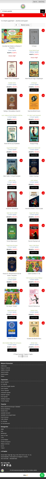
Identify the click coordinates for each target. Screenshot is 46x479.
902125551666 (4, 458)
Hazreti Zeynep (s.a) (34, 241)
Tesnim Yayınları (12, 50)
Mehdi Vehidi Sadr (12, 310)
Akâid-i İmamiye (34, 176)
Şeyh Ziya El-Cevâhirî (12, 213)
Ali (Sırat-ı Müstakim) (12, 208)
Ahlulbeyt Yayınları (34, 52)
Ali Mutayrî (34, 83)
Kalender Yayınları (34, 344)
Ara (43, 11)
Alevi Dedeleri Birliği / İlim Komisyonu (12, 343)
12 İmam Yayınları (11, 84)
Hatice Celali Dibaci (34, 245)
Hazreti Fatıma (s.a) (34, 306)
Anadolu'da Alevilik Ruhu (34, 338)
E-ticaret (20, 475)
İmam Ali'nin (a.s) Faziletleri (12, 143)
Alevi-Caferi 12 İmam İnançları (11, 176)
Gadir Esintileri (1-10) (34, 273)
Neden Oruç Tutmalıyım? (12, 78)
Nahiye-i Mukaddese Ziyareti (12, 111)
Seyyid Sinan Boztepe (11, 245)
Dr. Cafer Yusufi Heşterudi (34, 115)
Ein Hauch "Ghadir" (11, 306)
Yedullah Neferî (12, 83)
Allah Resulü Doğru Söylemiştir (34, 78)
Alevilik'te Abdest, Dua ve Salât (34, 208)
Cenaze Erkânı (12, 338)
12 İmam (34, 46)
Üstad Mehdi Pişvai (34, 50)
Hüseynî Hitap (34, 143)
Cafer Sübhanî (34, 180)
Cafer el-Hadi (12, 180)
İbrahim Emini (34, 310)
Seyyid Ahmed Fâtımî (12, 148)
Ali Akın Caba (34, 343)
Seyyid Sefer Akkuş (34, 213)
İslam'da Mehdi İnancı (34, 111)
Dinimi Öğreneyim (12, 241)
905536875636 (13, 458)
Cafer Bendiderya (12, 278)
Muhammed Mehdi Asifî (34, 148)
